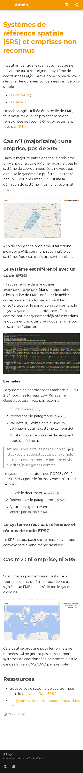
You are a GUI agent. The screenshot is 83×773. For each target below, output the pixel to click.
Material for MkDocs (31, 758)
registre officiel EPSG (39, 694)
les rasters (17, 102)
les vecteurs (19, 95)
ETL (22, 127)
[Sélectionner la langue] (67, 5)
